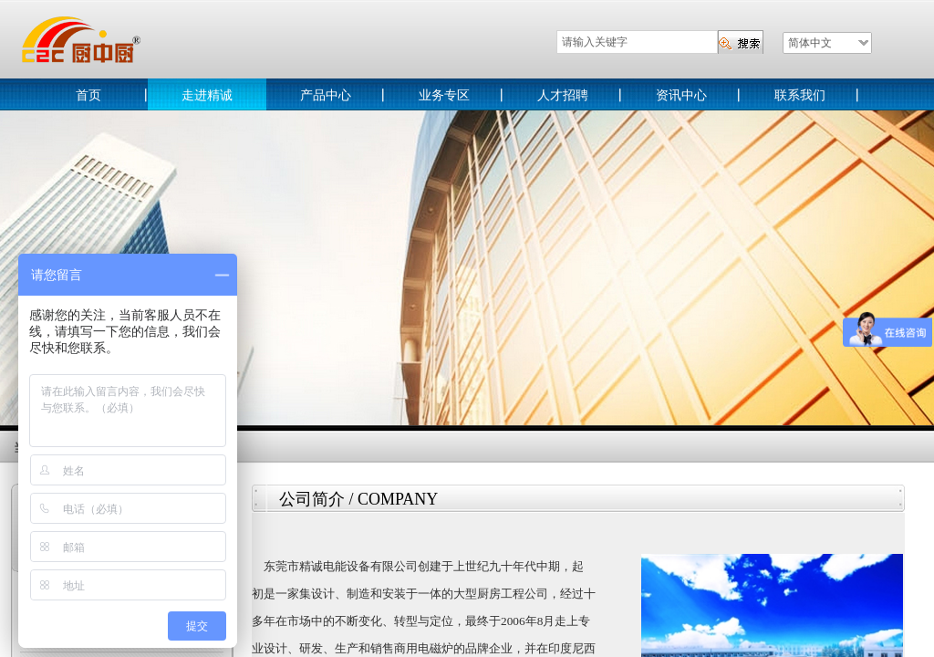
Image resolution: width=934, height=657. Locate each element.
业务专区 (444, 95)
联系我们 (799, 95)
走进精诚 (207, 95)
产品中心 (325, 95)
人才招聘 (562, 95)
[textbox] (637, 42)
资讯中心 (681, 95)
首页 (88, 95)
